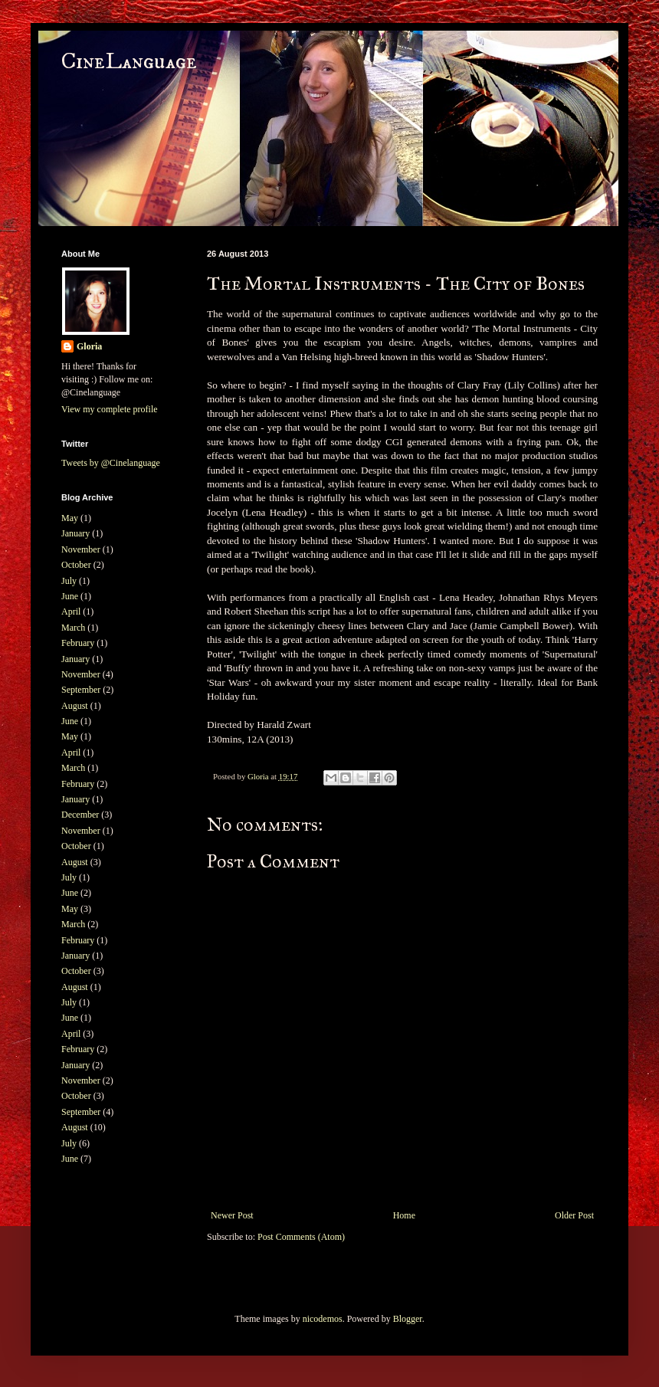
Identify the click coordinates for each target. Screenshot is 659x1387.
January (75, 533)
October (76, 564)
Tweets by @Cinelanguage (110, 462)
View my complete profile (109, 409)
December (80, 814)
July (69, 580)
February (77, 643)
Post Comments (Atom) (301, 1236)
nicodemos (323, 1318)
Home (404, 1215)
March (73, 627)
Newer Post (232, 1215)
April (70, 611)
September (80, 689)
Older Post (574, 1215)
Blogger (407, 1318)
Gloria (89, 346)
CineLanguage (129, 62)
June (69, 596)
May (69, 518)
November (80, 549)
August (74, 705)
